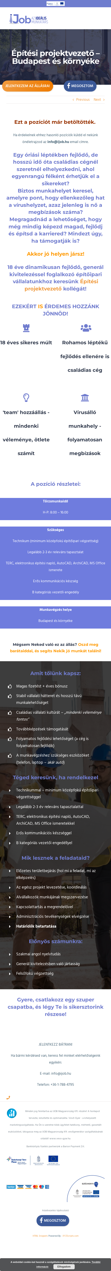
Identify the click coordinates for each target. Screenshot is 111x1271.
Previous (83, 99)
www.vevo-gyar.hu (60, 1138)
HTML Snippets (40, 1235)
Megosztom (80, 86)
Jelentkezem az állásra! (27, 86)
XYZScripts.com (71, 1235)
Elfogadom (64, 1266)
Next (97, 99)
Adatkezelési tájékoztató (55, 1210)
